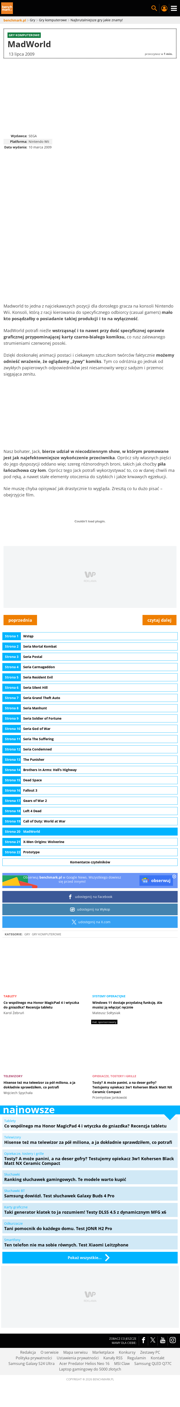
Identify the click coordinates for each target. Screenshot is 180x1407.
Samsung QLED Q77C (153, 1363)
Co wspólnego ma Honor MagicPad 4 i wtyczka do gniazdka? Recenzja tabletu (41, 1005)
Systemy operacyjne (108, 996)
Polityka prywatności (34, 1358)
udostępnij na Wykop (90, 909)
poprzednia (20, 620)
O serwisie (50, 1352)
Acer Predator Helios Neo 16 (84, 1363)
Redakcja (28, 1352)
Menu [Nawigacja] (173, 8)
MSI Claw (122, 1363)
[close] (174, 877)
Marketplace (103, 1352)
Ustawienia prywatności (78, 1358)
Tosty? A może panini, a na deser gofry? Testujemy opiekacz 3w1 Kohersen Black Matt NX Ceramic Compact (132, 1087)
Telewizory (13, 1076)
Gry (27, 934)
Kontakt (158, 1358)
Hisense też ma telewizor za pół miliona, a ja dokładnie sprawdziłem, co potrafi (39, 1085)
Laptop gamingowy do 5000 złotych (90, 1369)
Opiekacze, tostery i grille (114, 1076)
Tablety (10, 996)
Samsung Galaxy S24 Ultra (31, 1363)
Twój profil (164, 8)
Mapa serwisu (75, 1352)
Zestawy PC (150, 1352)
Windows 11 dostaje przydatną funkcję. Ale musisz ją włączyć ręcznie (127, 1005)
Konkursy (127, 1352)
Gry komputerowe (46, 934)
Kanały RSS (113, 1358)
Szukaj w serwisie (154, 8)
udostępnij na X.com (90, 922)
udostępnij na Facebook (90, 896)
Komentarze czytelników (90, 862)
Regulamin (136, 1358)
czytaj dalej (159, 620)
